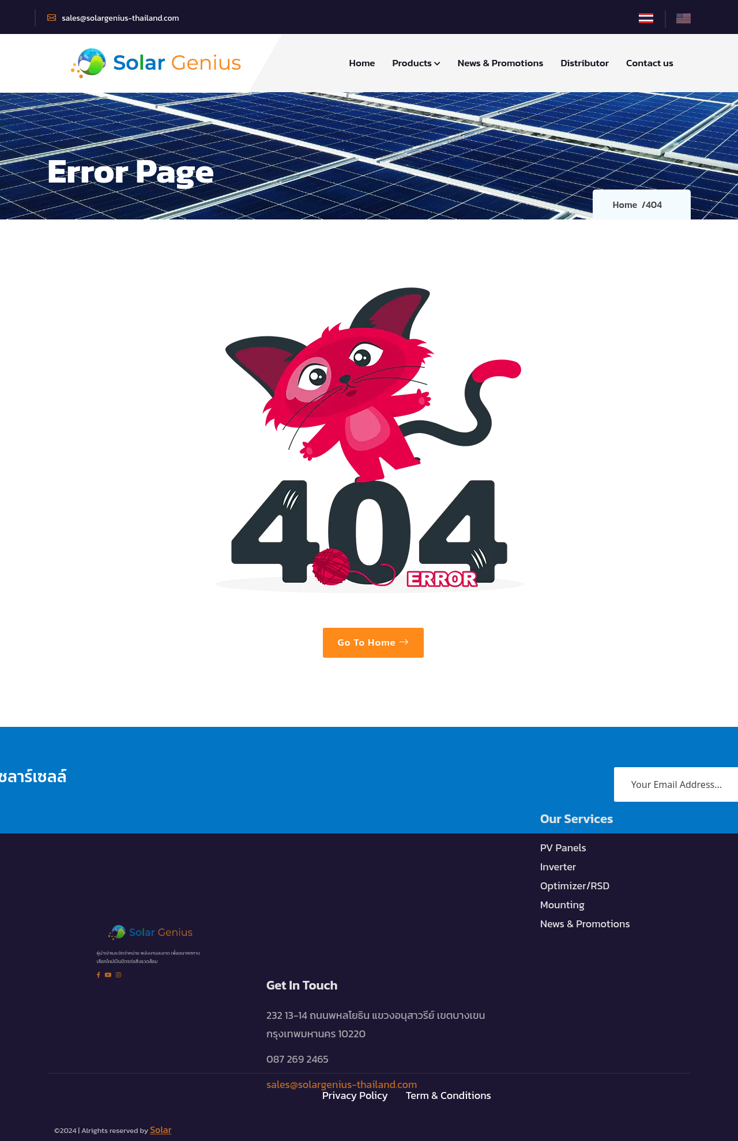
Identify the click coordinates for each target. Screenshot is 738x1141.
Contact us (649, 62)
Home (362, 62)
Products (416, 62)
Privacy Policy (355, 1092)
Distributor (584, 62)
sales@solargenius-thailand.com (113, 18)
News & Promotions (501, 62)
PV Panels (563, 830)
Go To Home (373, 642)
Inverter (558, 849)
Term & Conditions (448, 1092)
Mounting (562, 887)
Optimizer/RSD (574, 868)
